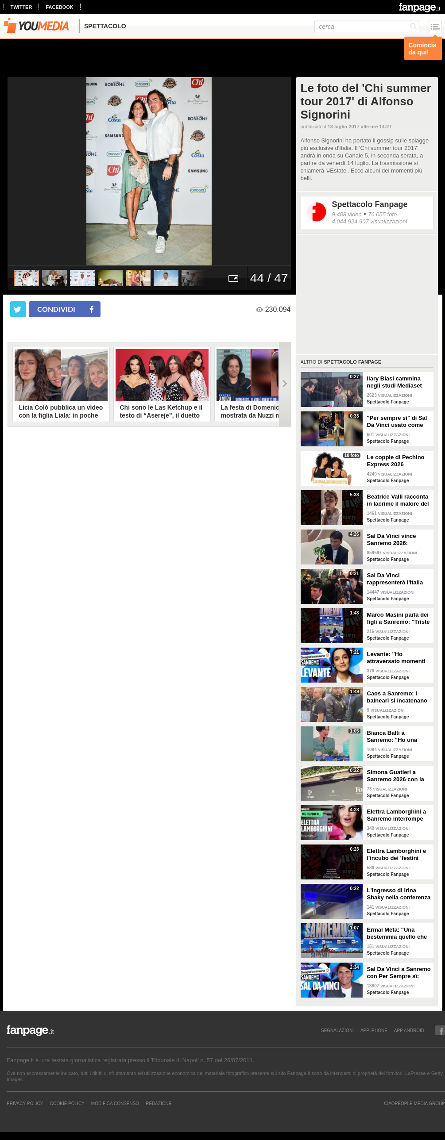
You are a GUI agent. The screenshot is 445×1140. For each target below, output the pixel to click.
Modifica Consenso (115, 1103)
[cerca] (366, 26)
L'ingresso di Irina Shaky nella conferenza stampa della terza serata (399, 894)
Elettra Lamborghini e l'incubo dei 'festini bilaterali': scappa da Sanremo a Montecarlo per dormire (398, 855)
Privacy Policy (25, 1103)
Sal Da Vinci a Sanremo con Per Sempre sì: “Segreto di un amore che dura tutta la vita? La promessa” (399, 973)
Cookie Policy (67, 1103)
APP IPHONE (373, 1030)
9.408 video (347, 214)
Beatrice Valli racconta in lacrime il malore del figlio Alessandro (398, 500)
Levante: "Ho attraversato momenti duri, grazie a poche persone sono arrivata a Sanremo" (397, 658)
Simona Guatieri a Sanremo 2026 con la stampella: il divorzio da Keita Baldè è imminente (395, 776)
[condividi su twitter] (18, 309)
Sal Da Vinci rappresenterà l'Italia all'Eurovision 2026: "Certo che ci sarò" (395, 579)
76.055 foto (382, 214)
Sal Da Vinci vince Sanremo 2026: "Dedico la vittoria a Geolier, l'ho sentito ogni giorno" (394, 540)
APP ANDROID (409, 1030)
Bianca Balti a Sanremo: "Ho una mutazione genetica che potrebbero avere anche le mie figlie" (396, 736)
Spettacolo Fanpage (370, 204)
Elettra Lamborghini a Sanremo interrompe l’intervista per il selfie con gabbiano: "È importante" (397, 815)
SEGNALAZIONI (337, 1030)
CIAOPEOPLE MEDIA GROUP (414, 1103)
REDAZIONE (158, 1103)
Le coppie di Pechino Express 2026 (396, 461)
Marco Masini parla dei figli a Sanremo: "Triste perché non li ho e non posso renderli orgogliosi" (398, 618)
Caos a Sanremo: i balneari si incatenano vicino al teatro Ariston (398, 697)
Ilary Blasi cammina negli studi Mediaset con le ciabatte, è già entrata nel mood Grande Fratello (395, 382)
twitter (21, 7)
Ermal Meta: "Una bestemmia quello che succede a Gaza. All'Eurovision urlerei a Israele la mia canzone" (398, 933)
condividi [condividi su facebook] (56, 309)
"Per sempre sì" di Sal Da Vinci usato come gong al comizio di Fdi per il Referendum (397, 422)
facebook (59, 7)
